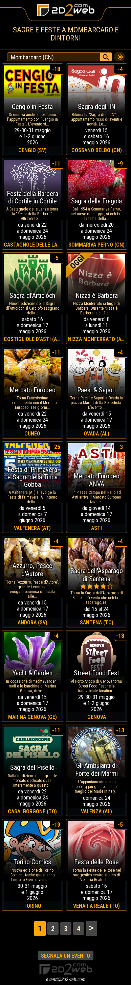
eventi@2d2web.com (65, 979)
